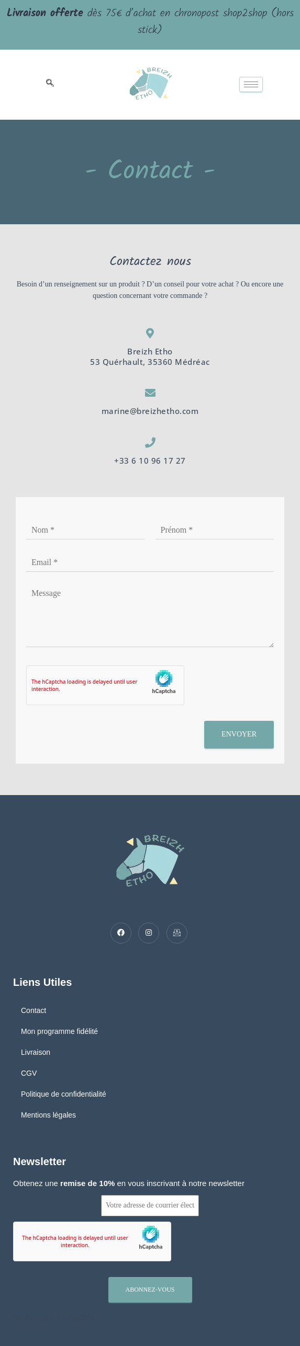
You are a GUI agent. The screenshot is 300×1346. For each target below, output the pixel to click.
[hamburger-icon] (251, 84)
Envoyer (239, 734)
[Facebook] (120, 933)
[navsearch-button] (49, 84)
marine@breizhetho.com (150, 411)
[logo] (150, 84)
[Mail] (176, 933)
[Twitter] (148, 933)
